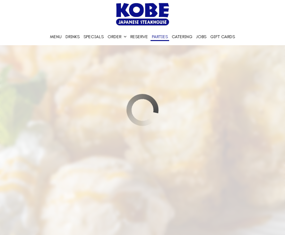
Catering (182, 36)
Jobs (201, 36)
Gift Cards (222, 36)
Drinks (72, 36)
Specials (93, 36)
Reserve (139, 36)
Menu (56, 36)
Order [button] (117, 36)
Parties (160, 36)
